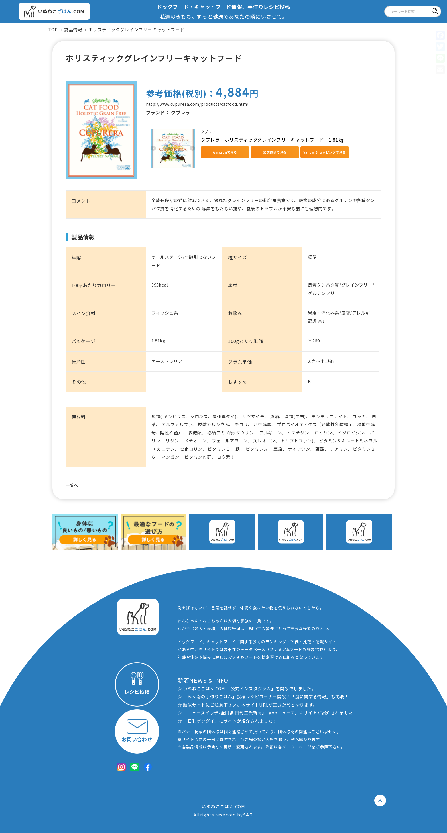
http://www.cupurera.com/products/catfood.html (197, 104)
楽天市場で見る (275, 152)
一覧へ (72, 485)
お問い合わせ (137, 731)
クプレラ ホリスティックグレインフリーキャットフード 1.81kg (272, 139)
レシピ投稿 (137, 683)
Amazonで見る (225, 152)
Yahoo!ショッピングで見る (325, 152)
